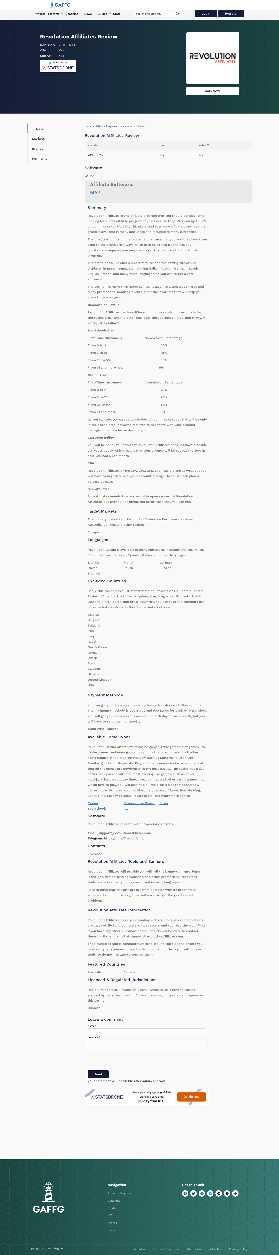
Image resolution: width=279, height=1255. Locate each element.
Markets (38, 138)
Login (206, 13)
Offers (112, 1215)
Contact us (194, 1249)
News (87, 13)
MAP (95, 192)
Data (36, 128)
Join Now (212, 91)
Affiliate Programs (47, 13)
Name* (92, 1026)
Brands (37, 148)
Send (98, 1074)
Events (112, 1222)
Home (88, 126)
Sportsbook (97, 808)
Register (231, 13)
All (126, 808)
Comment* (94, 1037)
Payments (39, 158)
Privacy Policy (238, 1249)
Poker (163, 803)
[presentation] (118, 1062)
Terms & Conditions (166, 1249)
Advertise (215, 1249)
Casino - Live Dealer (139, 803)
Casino (93, 803)
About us (140, 1249)
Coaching (71, 13)
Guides (102, 13)
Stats (116, 13)
